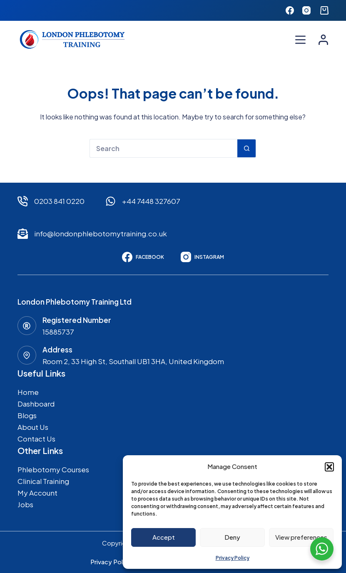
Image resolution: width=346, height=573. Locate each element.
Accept (163, 537)
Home (28, 392)
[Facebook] (290, 10)
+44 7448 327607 (151, 201)
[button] (329, 467)
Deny (232, 537)
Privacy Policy (232, 558)
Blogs (27, 415)
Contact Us (36, 438)
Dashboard (36, 403)
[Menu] (300, 40)
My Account (37, 492)
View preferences (301, 537)
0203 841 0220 (59, 201)
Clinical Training (43, 481)
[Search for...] (163, 148)
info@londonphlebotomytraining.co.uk (100, 233)
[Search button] (246, 148)
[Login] (323, 40)
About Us (32, 427)
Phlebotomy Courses (53, 469)
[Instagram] (306, 10)
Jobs (25, 504)
